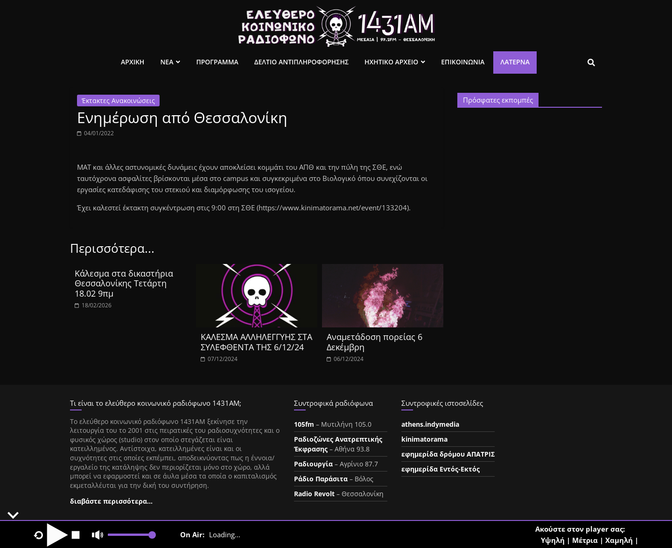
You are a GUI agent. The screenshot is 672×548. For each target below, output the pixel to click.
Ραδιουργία (313, 463)
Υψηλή (553, 540)
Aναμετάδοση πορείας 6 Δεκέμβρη (374, 342)
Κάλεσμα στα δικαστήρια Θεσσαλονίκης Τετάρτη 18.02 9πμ (124, 283)
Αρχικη (132, 61)
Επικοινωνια (462, 61)
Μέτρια (585, 540)
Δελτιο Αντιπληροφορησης (301, 61)
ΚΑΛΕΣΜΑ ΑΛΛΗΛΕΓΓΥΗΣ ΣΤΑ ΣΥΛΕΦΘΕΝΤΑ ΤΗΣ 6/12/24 (256, 342)
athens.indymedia (430, 424)
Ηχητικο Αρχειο (391, 61)
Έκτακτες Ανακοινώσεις (118, 100)
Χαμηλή (619, 540)
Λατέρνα (515, 61)
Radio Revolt (314, 493)
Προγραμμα (217, 61)
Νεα (166, 61)
